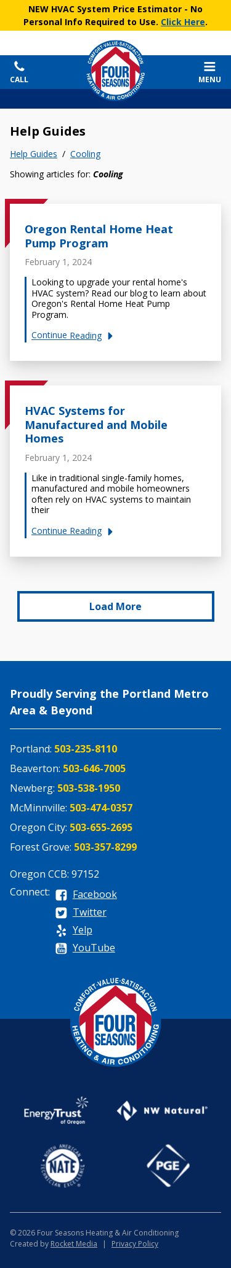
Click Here (183, 22)
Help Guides (33, 154)
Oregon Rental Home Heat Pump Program (99, 236)
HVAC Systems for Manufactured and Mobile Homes (96, 424)
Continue (74, 335)
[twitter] (80, 913)
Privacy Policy (134, 1244)
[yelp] (73, 931)
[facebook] (86, 895)
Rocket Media (74, 1244)
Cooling (85, 154)
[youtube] (85, 948)
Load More (115, 606)
